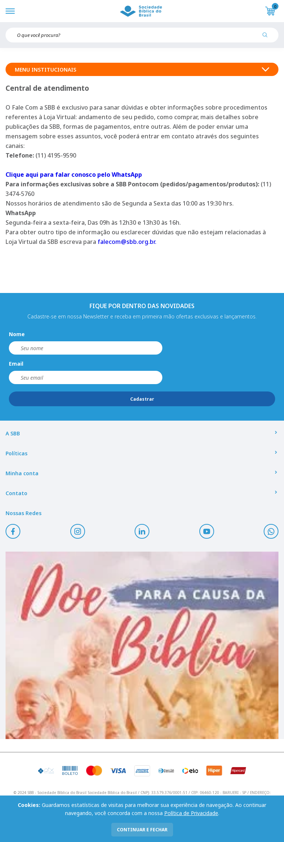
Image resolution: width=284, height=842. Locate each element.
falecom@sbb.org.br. (127, 242)
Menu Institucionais (142, 69)
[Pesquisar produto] (268, 37)
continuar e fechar (142, 830)
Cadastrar (142, 399)
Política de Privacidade (191, 813)
